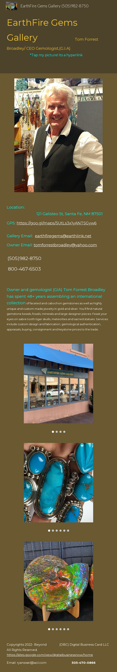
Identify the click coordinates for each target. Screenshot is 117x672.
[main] (58, 36)
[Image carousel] (58, 388)
